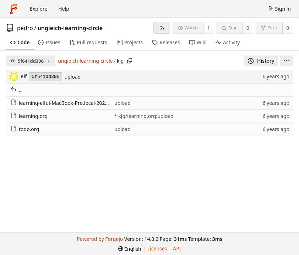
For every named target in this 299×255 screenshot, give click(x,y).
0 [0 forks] (287, 27)
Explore (38, 8)
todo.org (25, 129)
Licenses (157, 248)
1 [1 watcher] (208, 27)
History (261, 60)
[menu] (286, 61)
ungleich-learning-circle (70, 28)
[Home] (13, 8)
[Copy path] (130, 61)
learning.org (29, 116)
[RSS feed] (161, 28)
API (177, 248)
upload (72, 76)
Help (63, 8)
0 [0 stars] (247, 27)
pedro (25, 28)
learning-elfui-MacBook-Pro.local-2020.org (64, 103)
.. (16, 89)
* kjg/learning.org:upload (144, 116)
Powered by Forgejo (100, 239)
